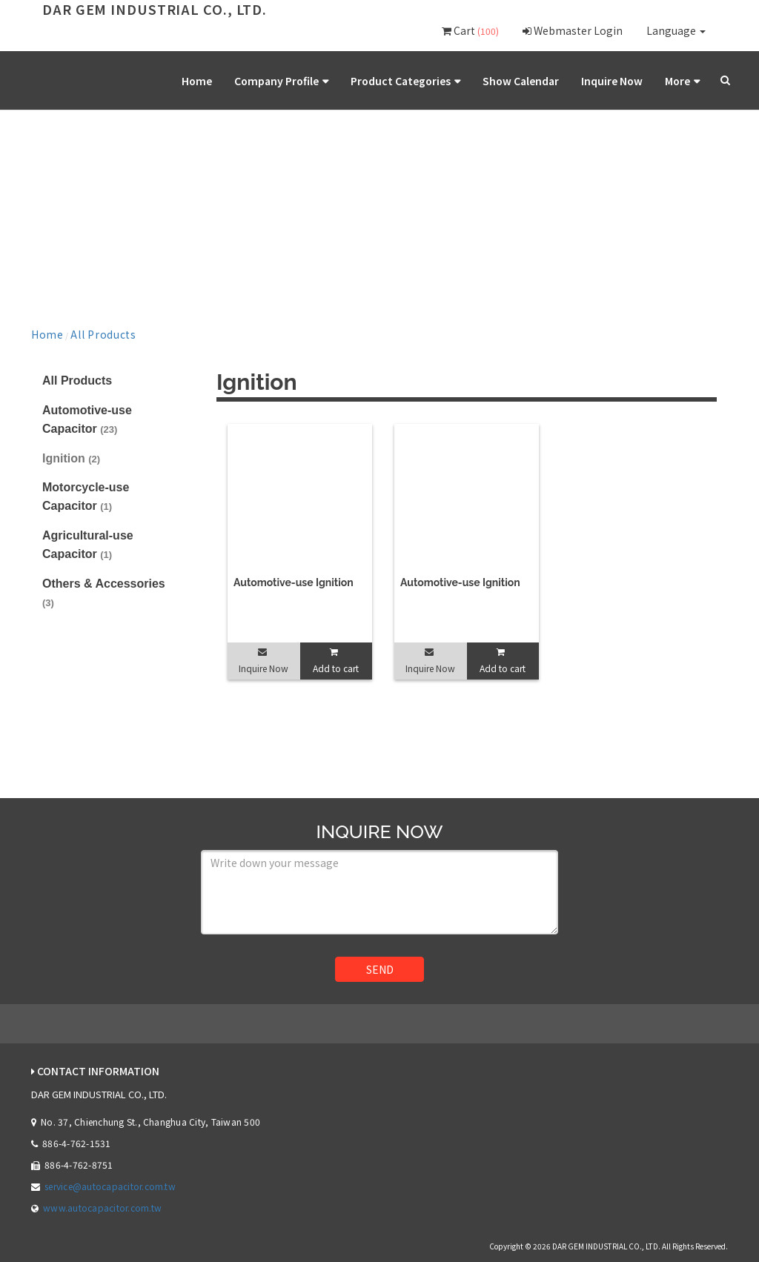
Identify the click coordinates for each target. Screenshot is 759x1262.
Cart (470, 30)
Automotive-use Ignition (293, 577)
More (682, 80)
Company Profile (362, 80)
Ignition (71, 453)
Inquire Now (629, 80)
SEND (380, 964)
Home (298, 80)
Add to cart (336, 663)
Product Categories (461, 80)
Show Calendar (557, 80)
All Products (82, 330)
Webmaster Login (573, 30)
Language (676, 30)
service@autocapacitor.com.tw (110, 1181)
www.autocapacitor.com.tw (102, 1203)
